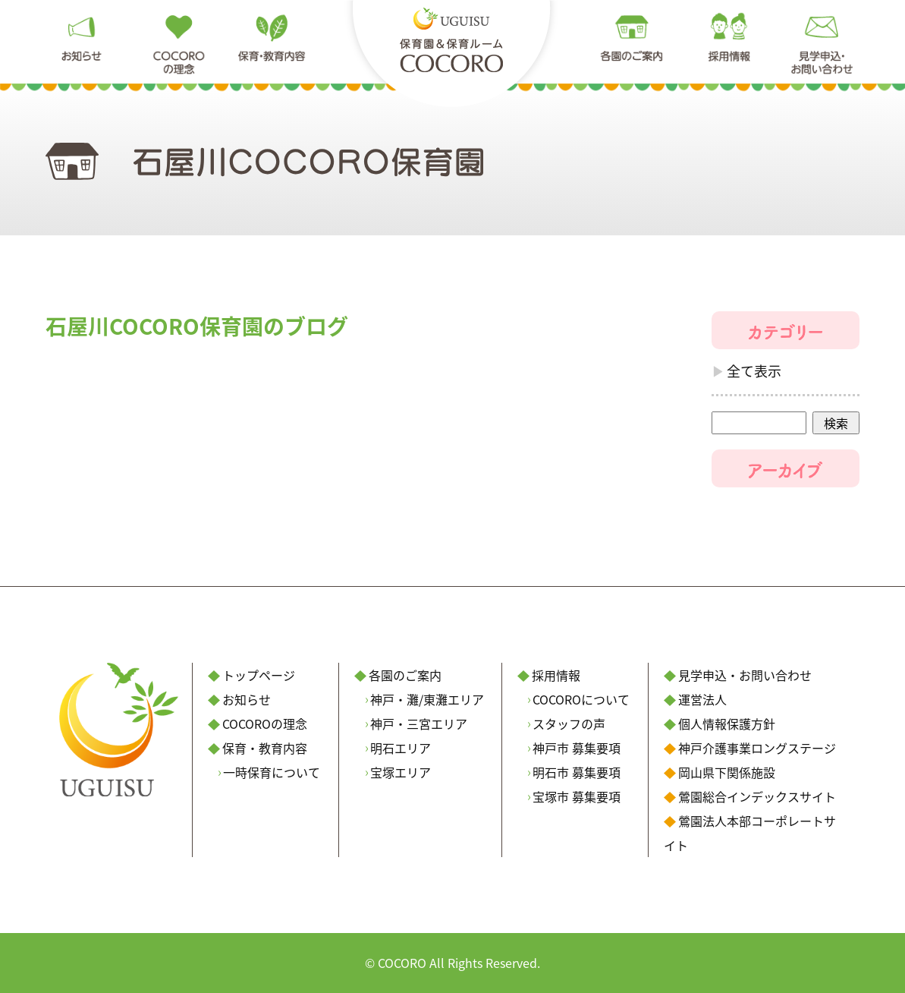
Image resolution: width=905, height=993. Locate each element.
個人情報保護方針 (726, 723)
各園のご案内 (405, 675)
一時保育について (271, 772)
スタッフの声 (569, 723)
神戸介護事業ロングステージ (757, 748)
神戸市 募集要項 (577, 748)
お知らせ (246, 699)
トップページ (258, 675)
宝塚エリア (400, 772)
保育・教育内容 (264, 748)
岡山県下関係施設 (726, 772)
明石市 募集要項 (577, 772)
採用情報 (556, 675)
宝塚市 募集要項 (577, 796)
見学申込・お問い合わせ (745, 675)
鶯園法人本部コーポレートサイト (750, 833)
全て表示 (754, 371)
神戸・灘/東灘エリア (427, 699)
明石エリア (400, 748)
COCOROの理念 (264, 723)
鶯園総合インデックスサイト (757, 796)
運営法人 (702, 699)
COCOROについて (581, 699)
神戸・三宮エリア (418, 723)
